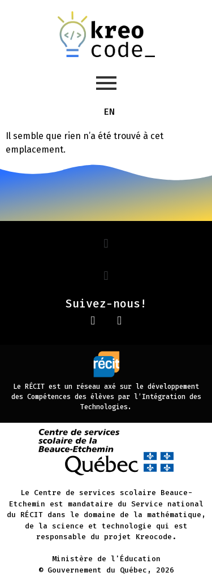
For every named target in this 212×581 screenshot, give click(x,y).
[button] (106, 243)
